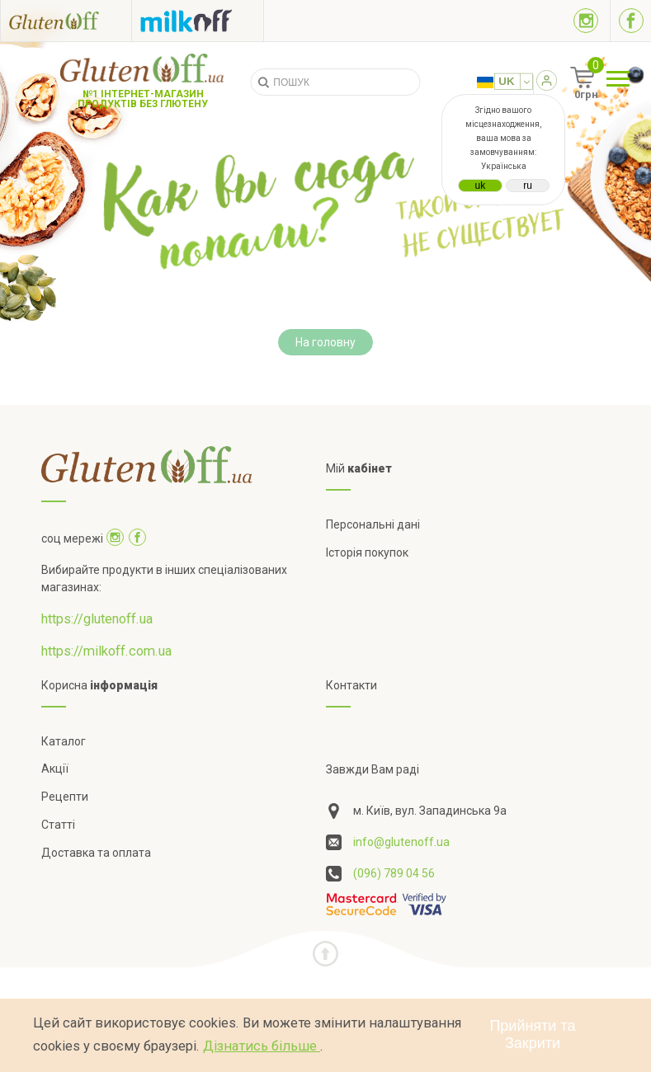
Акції (54, 768)
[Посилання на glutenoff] (66, 20)
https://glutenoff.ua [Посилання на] (97, 619)
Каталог (63, 741)
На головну (325, 342)
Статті (58, 824)
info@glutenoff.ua (401, 842)
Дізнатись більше (261, 1046)
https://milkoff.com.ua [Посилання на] (106, 651)
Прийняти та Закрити (532, 1034)
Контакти (351, 685)
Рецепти (64, 796)
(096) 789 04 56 (394, 873)
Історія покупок (367, 552)
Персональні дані (373, 524)
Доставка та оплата (96, 852)
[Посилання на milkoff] (197, 20)
